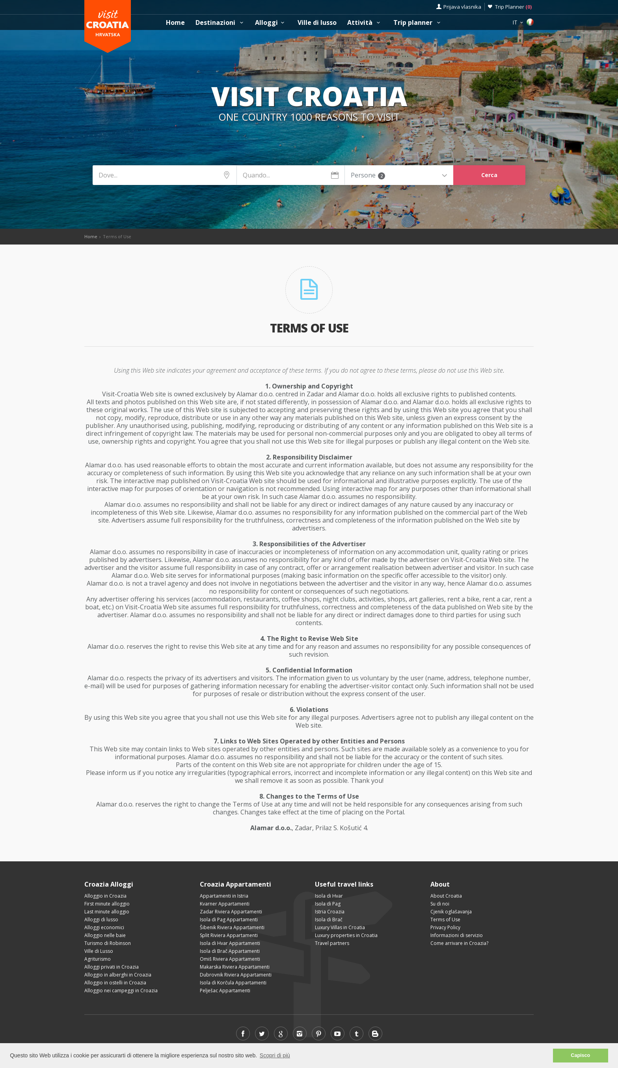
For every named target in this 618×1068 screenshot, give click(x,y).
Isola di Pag (328, 903)
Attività (365, 23)
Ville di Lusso (98, 951)
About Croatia (446, 895)
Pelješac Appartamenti (225, 990)
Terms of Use (445, 919)
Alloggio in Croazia (105, 895)
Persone (368, 175)
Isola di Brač (329, 919)
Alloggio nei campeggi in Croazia (121, 990)
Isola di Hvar (329, 895)
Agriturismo (97, 959)
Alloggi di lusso (101, 919)
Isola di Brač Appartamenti (230, 951)
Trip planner (418, 23)
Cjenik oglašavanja (451, 911)
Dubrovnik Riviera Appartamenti (236, 974)
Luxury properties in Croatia (346, 935)
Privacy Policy (445, 927)
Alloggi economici (104, 927)
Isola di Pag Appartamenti (229, 919)
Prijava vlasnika (462, 6)
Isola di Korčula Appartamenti (233, 982)
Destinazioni (220, 23)
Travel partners (332, 943)
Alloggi (271, 23)
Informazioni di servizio (456, 935)
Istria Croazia (329, 911)
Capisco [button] (580, 1055)
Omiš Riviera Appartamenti (230, 959)
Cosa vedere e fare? (345, 139)
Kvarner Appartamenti (224, 903)
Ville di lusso (317, 23)
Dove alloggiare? (270, 139)
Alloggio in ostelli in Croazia (115, 982)
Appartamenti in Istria (224, 895)
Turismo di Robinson (107, 943)
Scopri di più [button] (275, 1055)
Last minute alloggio (106, 911)
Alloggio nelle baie (105, 935)
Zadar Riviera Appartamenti (231, 911)
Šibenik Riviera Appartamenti (232, 927)
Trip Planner (513, 6)
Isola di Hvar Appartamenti (230, 943)
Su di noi (439, 903)
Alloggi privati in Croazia (111, 966)
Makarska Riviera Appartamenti (235, 966)
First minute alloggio (107, 903)
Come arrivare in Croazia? (459, 943)
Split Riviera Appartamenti (229, 935)
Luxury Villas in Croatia (340, 927)
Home (175, 23)
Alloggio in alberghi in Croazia (117, 974)
